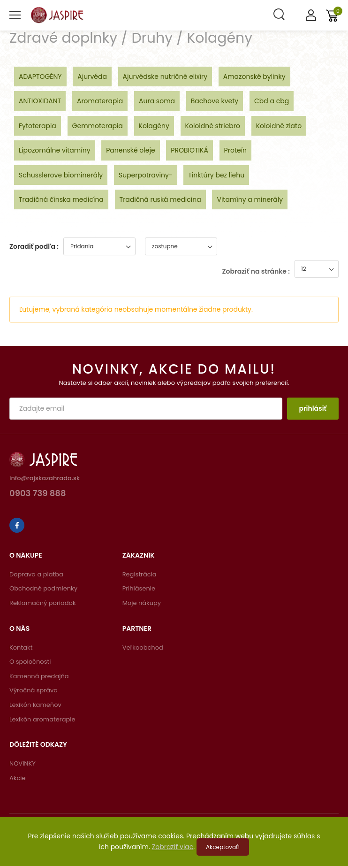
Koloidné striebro (212, 125)
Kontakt (20, 647)
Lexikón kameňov (35, 704)
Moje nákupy (141, 602)
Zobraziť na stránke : (256, 271)
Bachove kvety (214, 101)
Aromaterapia (100, 101)
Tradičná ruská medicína (160, 199)
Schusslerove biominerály (61, 175)
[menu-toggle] (15, 15)
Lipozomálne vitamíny (55, 150)
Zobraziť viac (173, 846)
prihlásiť (312, 408)
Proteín (235, 150)
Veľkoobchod (142, 647)
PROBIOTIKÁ (189, 150)
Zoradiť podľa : (34, 246)
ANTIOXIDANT (40, 101)
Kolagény (154, 125)
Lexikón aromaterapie (42, 719)
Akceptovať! (223, 847)
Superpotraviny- (146, 175)
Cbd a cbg (271, 101)
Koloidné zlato (279, 125)
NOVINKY (22, 763)
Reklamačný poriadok (42, 602)
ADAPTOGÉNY (40, 76)
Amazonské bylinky (254, 76)
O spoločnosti (30, 661)
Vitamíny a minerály (250, 199)
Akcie (17, 778)
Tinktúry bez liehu (216, 175)
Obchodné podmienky (43, 588)
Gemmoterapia (97, 125)
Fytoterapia (37, 125)
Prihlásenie (138, 588)
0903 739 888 (37, 494)
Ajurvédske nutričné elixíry (165, 76)
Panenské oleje (130, 150)
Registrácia (139, 574)
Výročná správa (33, 690)
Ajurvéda (92, 76)
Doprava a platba (36, 574)
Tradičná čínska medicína (61, 199)
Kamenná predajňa (39, 676)
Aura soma (157, 101)
